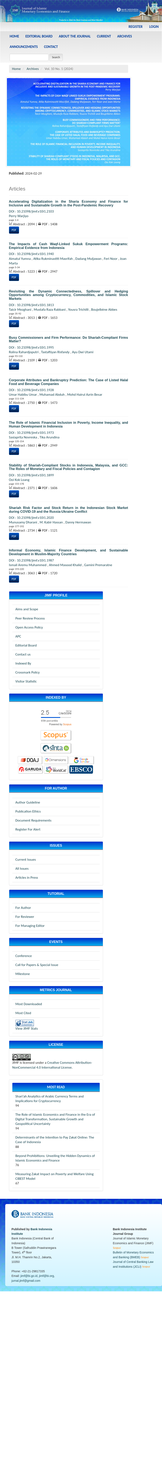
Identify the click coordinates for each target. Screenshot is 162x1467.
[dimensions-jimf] (56, 760)
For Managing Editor (30, 925)
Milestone (22, 974)
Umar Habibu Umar (23, 394)
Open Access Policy (29, 627)
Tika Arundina (49, 437)
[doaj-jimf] (30, 760)
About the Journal (75, 36)
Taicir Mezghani (20, 309)
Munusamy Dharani (23, 522)
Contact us (23, 654)
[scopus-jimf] (56, 717)
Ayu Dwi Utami (82, 352)
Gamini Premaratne (98, 565)
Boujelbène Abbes (104, 309)
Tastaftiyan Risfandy (55, 352)
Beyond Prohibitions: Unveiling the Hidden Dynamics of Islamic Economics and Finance (55, 1158)
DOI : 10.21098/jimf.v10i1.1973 (31, 432)
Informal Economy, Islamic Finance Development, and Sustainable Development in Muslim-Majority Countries (68, 552)
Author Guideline (27, 802)
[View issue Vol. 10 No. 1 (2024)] (68, 122)
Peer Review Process (30, 618)
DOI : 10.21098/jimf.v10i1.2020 (31, 517)
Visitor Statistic (26, 681)
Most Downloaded (28, 1004)
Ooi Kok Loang (19, 480)
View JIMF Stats (26, 1028)
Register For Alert (28, 829)
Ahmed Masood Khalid (65, 565)
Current (104, 36)
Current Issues (25, 859)
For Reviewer (24, 916)
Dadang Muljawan (88, 258)
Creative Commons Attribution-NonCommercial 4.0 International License (52, 1064)
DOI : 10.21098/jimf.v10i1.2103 (31, 211)
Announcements (24, 47)
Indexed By (23, 663)
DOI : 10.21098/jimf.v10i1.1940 (31, 254)
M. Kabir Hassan (52, 522)
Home (14, 36)
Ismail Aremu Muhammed (28, 565)
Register (136, 26)
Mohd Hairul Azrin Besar (84, 394)
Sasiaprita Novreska (23, 437)
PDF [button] (14, 230)
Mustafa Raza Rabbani (50, 309)
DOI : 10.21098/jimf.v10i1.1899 (31, 475)
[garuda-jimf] (30, 769)
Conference (23, 956)
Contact (51, 47)
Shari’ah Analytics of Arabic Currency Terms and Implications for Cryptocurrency (49, 1098)
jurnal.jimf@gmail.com (25, 1280)
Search (56, 57)
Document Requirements (33, 820)
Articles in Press (26, 877)
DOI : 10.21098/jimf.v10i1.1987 (31, 560)
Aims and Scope (26, 609)
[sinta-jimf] (56, 748)
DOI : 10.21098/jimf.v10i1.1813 (31, 305)
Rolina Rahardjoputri (24, 352)
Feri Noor (111, 258)
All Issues (22, 868)
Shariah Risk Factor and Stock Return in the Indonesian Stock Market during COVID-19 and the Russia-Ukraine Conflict (68, 509)
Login (154, 26)
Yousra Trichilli (78, 309)
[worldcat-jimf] (56, 769)
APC (18, 636)
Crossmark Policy (27, 672)
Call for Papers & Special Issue (36, 965)
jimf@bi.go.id (28, 1276)
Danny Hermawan (78, 522)
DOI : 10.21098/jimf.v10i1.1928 (31, 390)
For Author (23, 907)
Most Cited (23, 1013)
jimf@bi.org (46, 1276)
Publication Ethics (28, 811)
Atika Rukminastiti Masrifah (53, 258)
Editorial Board (38, 36)
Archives (124, 36)
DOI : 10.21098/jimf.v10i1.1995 (31, 347)
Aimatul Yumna (20, 258)
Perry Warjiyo (18, 216)
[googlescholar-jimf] (81, 760)
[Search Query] (29, 57)
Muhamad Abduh (52, 394)
